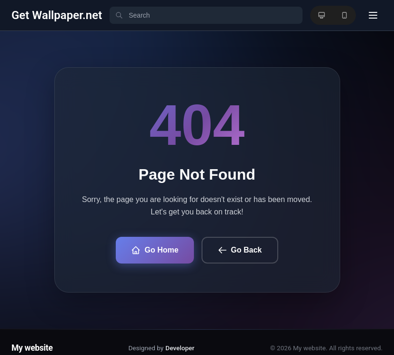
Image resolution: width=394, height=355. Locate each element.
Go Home (154, 250)
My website (32, 348)
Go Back (240, 250)
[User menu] (373, 15)
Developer (179, 348)
